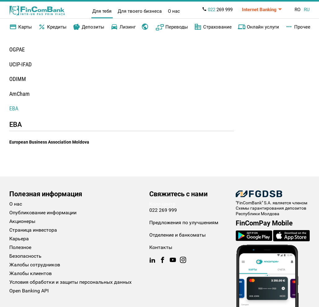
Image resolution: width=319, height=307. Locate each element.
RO (297, 9)
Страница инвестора (33, 230)
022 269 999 (163, 210)
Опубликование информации (42, 213)
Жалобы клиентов (30, 273)
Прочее (297, 27)
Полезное (20, 247)
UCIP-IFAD (20, 64)
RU (307, 9)
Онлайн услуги (258, 27)
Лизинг (123, 27)
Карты (20, 27)
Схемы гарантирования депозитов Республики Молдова (271, 211)
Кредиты (52, 27)
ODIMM (17, 79)
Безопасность (25, 256)
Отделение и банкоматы (177, 235)
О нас (174, 11)
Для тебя (101, 11)
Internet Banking (259, 9)
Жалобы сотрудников (34, 265)
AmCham (19, 94)
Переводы (172, 27)
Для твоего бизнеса (140, 11)
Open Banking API (29, 291)
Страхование (213, 27)
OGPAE (17, 49)
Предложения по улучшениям (183, 222)
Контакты (160, 247)
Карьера (19, 239)
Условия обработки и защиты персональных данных (70, 282)
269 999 (217, 9)
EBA (13, 108)
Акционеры (22, 221)
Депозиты (88, 27)
